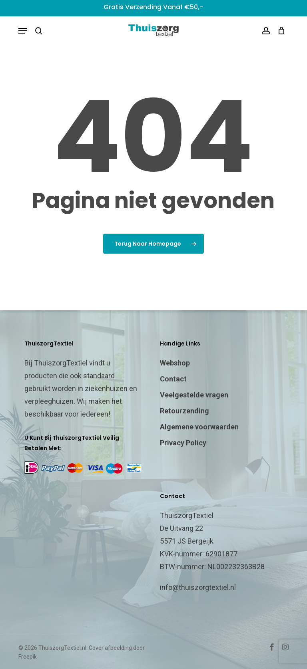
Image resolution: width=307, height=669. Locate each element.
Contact (173, 379)
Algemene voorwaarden (199, 427)
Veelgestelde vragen (194, 395)
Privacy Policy (183, 443)
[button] (22, 31)
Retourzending (184, 411)
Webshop (175, 363)
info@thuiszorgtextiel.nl (198, 587)
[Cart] (279, 31)
